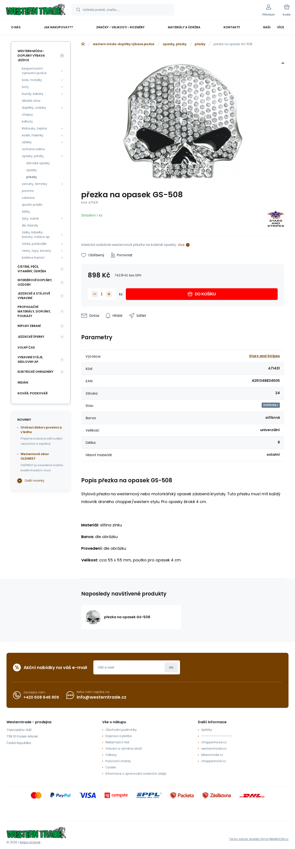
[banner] (35, 10)
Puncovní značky (118, 761)
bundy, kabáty (32, 94)
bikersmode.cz (212, 755)
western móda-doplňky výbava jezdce (123, 44)
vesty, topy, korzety (36, 250)
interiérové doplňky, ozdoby (35, 282)
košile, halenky (32, 135)
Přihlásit (171, 667)
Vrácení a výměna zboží (123, 748)
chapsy (27, 114)
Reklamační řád (117, 742)
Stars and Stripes (264, 356)
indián (23, 382)
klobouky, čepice (34, 128)
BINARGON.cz (279, 839)
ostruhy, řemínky (34, 184)
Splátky (206, 730)
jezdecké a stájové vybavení (34, 295)
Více (181, 245)
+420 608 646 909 (41, 697)
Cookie (110, 767)
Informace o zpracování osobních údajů (135, 773)
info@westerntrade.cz (101, 697)
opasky (31, 170)
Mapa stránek (30, 842)
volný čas (26, 347)
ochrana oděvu (33, 149)
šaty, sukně (30, 218)
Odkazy (111, 755)
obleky (27, 142)
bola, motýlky (32, 80)
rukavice (28, 198)
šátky (26, 211)
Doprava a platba (118, 736)
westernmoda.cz (214, 748)
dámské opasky (38, 163)
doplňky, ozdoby (34, 107)
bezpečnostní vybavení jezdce (34, 70)
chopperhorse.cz (214, 742)
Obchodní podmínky (121, 730)
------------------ (216, 736)
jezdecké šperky (31, 337)
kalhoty (27, 121)
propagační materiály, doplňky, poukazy (34, 311)
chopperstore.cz (213, 761)
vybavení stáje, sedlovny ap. (30, 359)
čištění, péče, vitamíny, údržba (32, 268)
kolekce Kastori (33, 257)
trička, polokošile (34, 244)
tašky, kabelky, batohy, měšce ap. (36, 234)
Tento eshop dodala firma (249, 839)
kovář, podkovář (33, 393)
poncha (28, 191)
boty (25, 87)
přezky (200, 44)
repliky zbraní (29, 326)
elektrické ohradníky (35, 372)
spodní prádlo (32, 204)
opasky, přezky (174, 44)
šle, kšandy (30, 225)
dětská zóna (31, 101)
